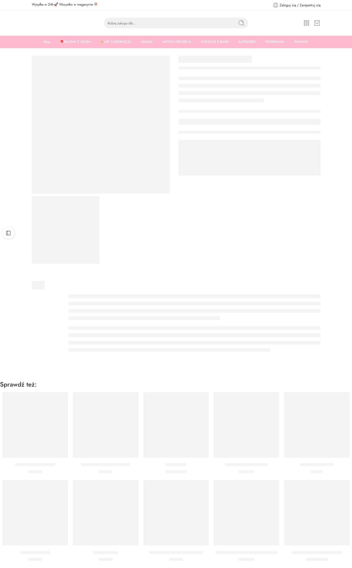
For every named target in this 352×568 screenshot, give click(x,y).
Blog (47, 41)
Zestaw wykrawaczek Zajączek (176, 552)
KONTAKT (301, 41)
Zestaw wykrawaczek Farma (105, 465)
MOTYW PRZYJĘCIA (176, 41)
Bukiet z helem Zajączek (246, 465)
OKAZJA (147, 41)
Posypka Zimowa (35, 552)
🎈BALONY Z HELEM (75, 41)
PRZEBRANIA (274, 41)
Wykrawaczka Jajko (317, 465)
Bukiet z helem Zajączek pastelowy (246, 552)
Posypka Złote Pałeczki (35, 465)
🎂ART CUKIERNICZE (115, 41)
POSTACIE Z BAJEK (215, 41)
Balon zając (176, 465)
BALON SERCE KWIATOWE (317, 552)
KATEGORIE (246, 41)
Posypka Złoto (105, 552)
